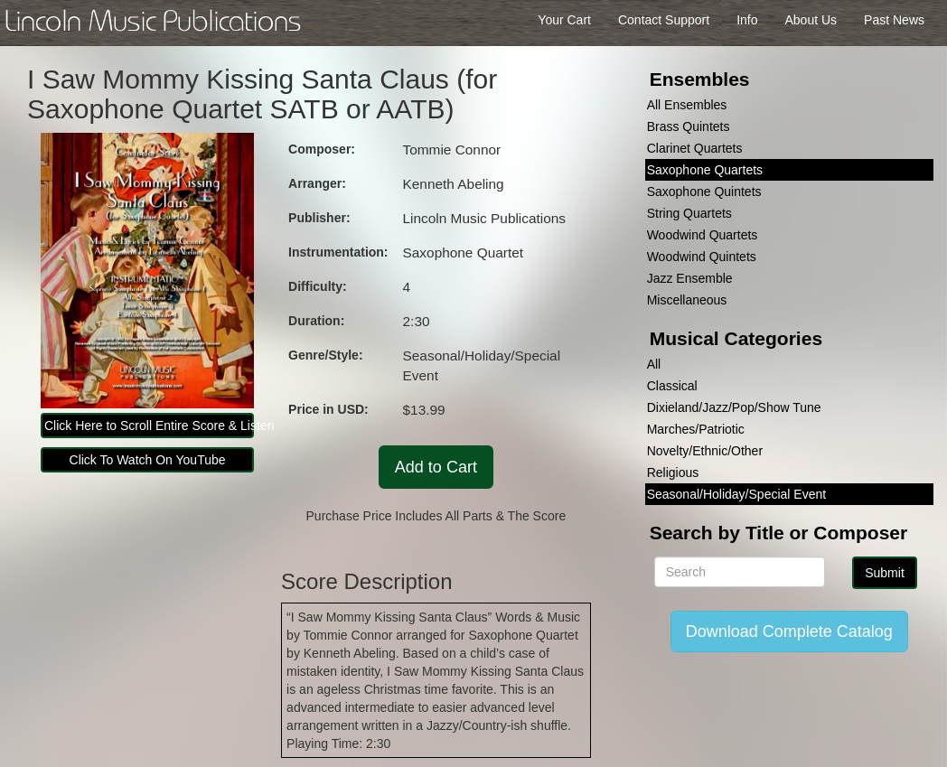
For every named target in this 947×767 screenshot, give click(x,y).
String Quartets (689, 213)
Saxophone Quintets (704, 191)
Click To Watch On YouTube (148, 460)
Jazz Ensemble (690, 278)
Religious (673, 472)
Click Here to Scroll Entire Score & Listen (149, 425)
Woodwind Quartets (702, 235)
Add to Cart (436, 467)
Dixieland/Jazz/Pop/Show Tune (734, 407)
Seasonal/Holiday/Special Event (736, 494)
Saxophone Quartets (705, 170)
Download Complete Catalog (789, 631)
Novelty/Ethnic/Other (705, 451)
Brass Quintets (688, 126)
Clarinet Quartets (695, 148)
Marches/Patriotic (696, 429)
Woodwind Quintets (701, 256)
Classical (672, 386)
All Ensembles (687, 105)
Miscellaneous (687, 300)
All (654, 364)
